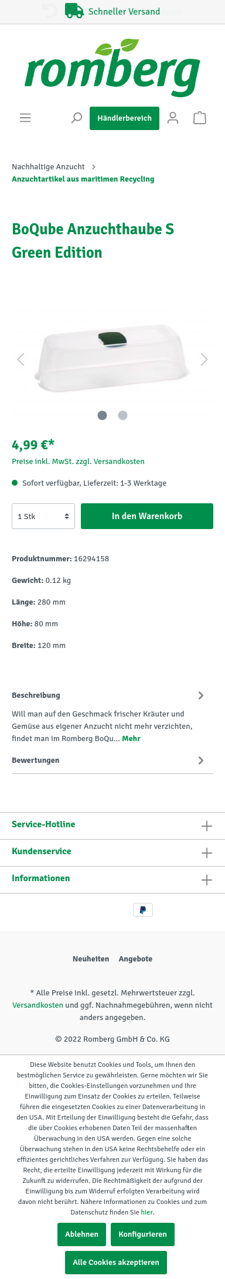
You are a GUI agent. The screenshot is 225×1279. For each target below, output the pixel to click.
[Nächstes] (204, 360)
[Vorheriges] (20, 360)
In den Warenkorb (147, 516)
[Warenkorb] (199, 118)
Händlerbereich (124, 118)
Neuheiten (91, 959)
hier (146, 1212)
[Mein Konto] (172, 118)
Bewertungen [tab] (109, 760)
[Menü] (25, 118)
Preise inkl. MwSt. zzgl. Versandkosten (78, 461)
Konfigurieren (142, 1234)
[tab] (109, 715)
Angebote (135, 959)
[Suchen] (76, 118)
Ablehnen (81, 1234)
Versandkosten (37, 1005)
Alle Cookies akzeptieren (116, 1262)
